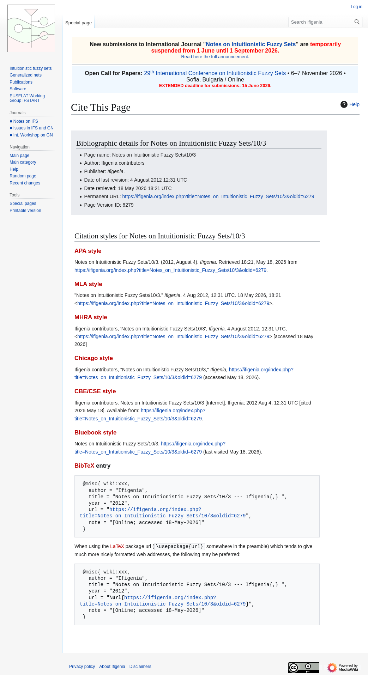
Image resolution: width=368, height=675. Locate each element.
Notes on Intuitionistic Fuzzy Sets (251, 44)
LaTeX (117, 546)
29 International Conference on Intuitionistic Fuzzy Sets (215, 73)
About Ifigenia (112, 666)
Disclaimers (140, 666)
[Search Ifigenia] (325, 22)
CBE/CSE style (95, 391)
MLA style (88, 284)
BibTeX (84, 465)
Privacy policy (82, 666)
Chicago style (93, 358)
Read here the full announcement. (215, 56)
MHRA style (90, 317)
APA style (87, 251)
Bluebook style (95, 432)
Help (349, 104)
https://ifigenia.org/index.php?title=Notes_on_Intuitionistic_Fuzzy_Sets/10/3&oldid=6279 (218, 196)
